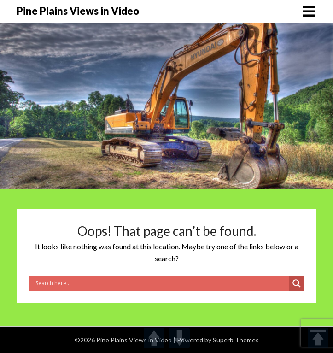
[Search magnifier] (296, 283)
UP (154, 338)
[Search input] (160, 283)
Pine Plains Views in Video (78, 11)
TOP (318, 338)
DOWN (179, 338)
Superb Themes (236, 340)
